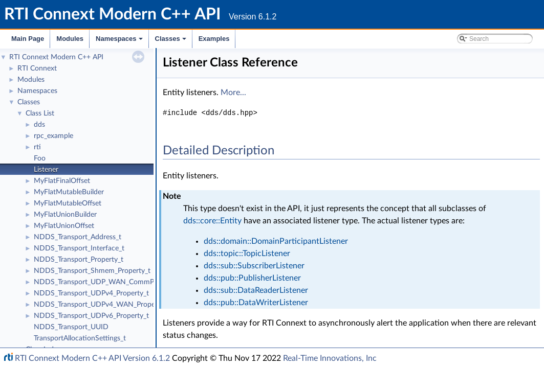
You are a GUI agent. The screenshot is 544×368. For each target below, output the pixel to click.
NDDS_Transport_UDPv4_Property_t (91, 293)
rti (37, 147)
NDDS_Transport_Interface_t (79, 248)
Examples (214, 38)
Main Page (27, 38)
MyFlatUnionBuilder (65, 214)
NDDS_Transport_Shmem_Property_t (92, 270)
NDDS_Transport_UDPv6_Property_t (91, 315)
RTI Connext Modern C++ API (56, 57)
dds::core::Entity (212, 221)
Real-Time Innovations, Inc (330, 358)
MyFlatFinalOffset (62, 181)
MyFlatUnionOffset (64, 225)
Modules (69, 38)
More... (233, 92)
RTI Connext (37, 68)
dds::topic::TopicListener (247, 253)
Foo (40, 158)
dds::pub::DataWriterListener (256, 302)
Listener (46, 169)
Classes (171, 41)
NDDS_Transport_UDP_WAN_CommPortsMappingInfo (120, 282)
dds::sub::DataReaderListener (256, 290)
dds (39, 124)
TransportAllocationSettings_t (80, 338)
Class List (40, 113)
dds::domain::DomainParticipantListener (276, 241)
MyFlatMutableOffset (67, 203)
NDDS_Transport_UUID (71, 327)
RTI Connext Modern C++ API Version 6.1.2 (92, 358)
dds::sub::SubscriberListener (254, 266)
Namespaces (120, 41)
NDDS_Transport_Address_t (77, 237)
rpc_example (53, 136)
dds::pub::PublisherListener (252, 278)
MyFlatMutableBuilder (69, 192)
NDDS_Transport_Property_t (78, 259)
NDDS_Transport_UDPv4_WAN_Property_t (101, 304)
